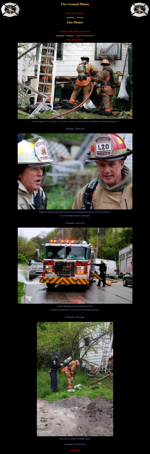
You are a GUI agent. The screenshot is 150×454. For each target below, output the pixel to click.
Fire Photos (80, 17)
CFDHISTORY (70, 17)
